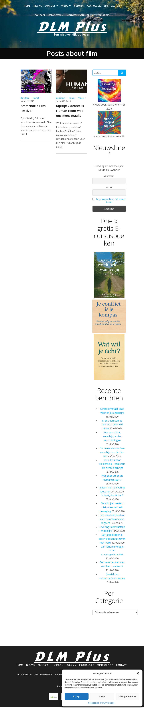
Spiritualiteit (112, 6)
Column (78, 6)
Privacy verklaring (98, 15)
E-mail (109, 188)
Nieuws (38, 6)
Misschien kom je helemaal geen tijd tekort (112, 425)
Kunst (36, 98)
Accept (76, 696)
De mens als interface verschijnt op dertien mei (112, 453)
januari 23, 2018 (63, 102)
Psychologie (94, 6)
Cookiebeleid (93, 703)
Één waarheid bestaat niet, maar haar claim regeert (112, 520)
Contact (40, 15)
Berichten (25, 98)
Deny (102, 696)
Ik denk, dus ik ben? (112, 496)
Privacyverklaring (107, 703)
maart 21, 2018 (27, 102)
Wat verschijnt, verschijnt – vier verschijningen (112, 437)
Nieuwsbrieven (75, 15)
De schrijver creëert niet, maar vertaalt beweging (112, 508)
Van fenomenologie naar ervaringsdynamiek (112, 551)
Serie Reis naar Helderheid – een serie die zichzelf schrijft (112, 464)
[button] (137, 673)
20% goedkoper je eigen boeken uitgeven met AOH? (112, 539)
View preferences (127, 696)
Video (81, 98)
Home (27, 6)
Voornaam (109, 176)
